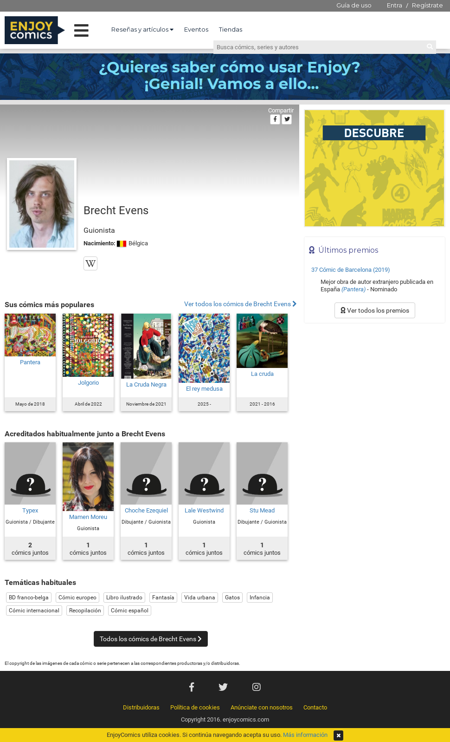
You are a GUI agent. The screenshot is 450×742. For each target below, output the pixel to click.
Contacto (315, 707)
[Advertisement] (374, 391)
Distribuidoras (141, 707)
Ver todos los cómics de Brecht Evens (240, 304)
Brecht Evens (116, 210)
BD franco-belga (29, 597)
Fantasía (163, 597)
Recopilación (85, 610)
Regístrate (427, 5)
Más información (305, 734)
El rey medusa (204, 388)
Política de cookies (195, 707)
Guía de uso (354, 5)
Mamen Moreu (88, 516)
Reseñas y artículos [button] (142, 29)
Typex (30, 510)
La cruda (262, 373)
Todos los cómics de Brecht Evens (151, 639)
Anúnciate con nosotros (262, 707)
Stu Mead (262, 510)
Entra (394, 5)
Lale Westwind (204, 510)
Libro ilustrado (124, 597)
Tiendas (230, 29)
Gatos (232, 597)
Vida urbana (199, 597)
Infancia (260, 597)
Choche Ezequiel (146, 510)
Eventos (196, 29)
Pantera (30, 362)
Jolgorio (88, 382)
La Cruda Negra (146, 384)
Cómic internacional (34, 610)
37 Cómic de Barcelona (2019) (350, 269)
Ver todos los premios (375, 310)
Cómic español (129, 610)
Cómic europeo (77, 597)
